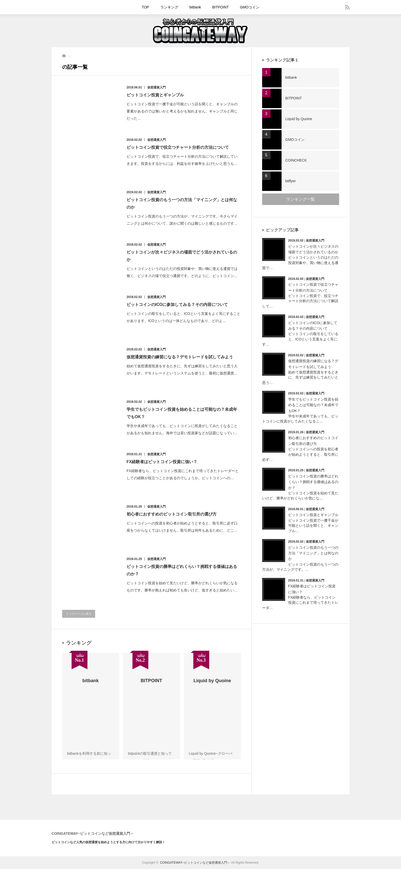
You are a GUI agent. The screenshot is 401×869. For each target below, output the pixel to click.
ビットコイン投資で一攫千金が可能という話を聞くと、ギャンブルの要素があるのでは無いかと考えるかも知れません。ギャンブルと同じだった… (182, 111)
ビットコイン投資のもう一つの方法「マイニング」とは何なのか (313, 553)
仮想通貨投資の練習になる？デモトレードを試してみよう (180, 357)
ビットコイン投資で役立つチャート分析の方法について (178, 147)
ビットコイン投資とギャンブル (155, 95)
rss (347, 7)
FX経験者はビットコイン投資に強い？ (162, 462)
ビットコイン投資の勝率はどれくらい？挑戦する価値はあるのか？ (313, 482)
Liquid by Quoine (298, 119)
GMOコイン (249, 7)
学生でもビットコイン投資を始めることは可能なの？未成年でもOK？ (313, 405)
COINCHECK (296, 160)
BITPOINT (220, 7)
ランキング (169, 7)
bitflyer (290, 181)
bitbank (195, 7)
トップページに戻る (78, 613)
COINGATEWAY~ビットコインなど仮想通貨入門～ (93, 833)
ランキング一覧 (300, 199)
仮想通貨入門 (157, 87)
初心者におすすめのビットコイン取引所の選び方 (172, 514)
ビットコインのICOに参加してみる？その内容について (177, 304)
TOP (145, 7)
